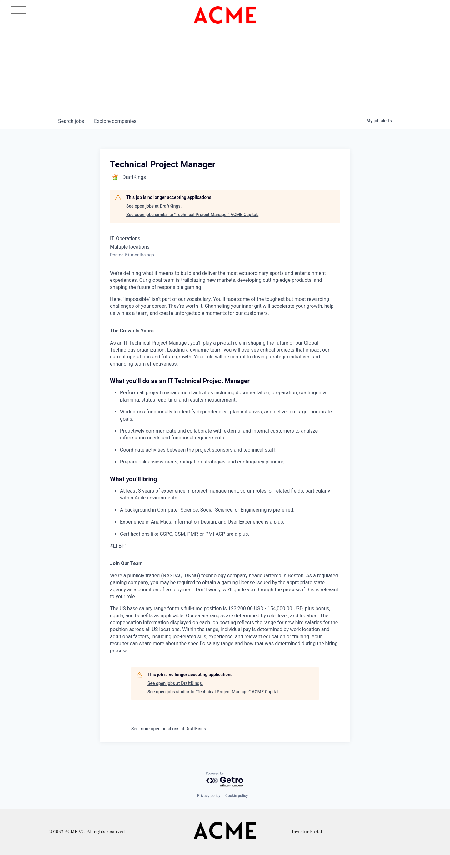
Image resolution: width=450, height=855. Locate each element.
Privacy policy (208, 795)
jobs (71, 121)
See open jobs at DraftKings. (154, 206)
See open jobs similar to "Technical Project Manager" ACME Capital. (192, 214)
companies (115, 121)
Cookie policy (236, 795)
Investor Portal (307, 832)
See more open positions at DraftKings (168, 728)
